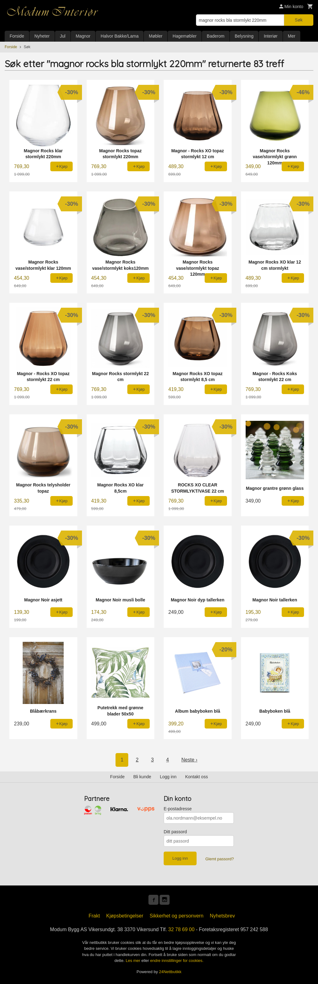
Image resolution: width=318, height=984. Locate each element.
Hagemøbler (185, 36)
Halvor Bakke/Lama (120, 36)
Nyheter (42, 36)
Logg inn (168, 776)
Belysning (244, 36)
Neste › (189, 759)
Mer (291, 36)
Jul (63, 36)
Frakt (94, 915)
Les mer (134, 960)
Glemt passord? (219, 859)
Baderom (216, 36)
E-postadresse (178, 808)
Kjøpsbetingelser (124, 915)
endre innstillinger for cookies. (176, 960)
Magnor (83, 36)
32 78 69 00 (181, 929)
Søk (298, 19)
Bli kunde (142, 776)
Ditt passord (175, 831)
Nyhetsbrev (222, 915)
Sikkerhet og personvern (176, 915)
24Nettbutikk (170, 971)
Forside (17, 36)
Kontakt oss (196, 776)
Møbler (155, 36)
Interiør (270, 36)
